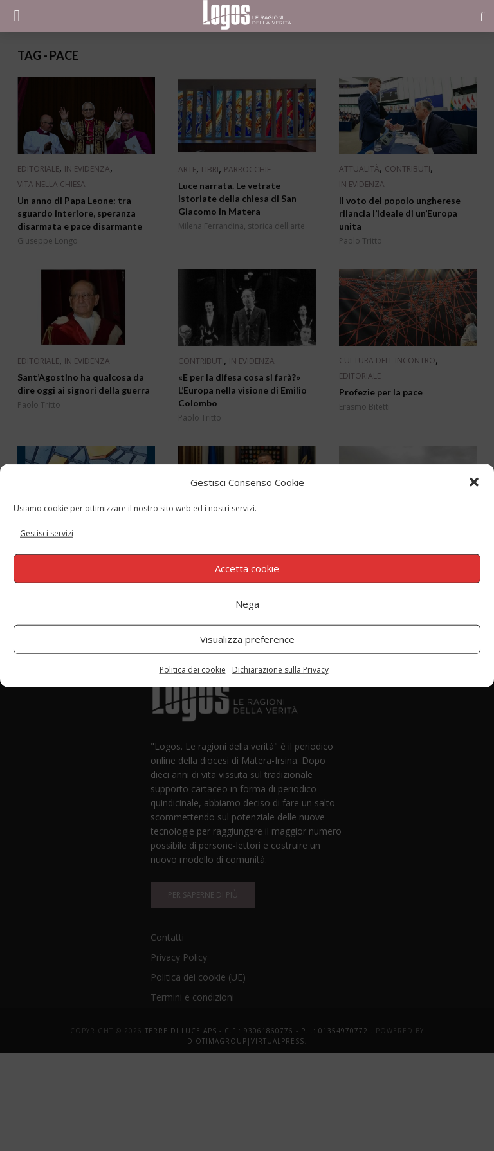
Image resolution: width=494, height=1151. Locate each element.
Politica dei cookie (193, 669)
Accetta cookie (247, 568)
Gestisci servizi (46, 533)
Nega (247, 603)
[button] (474, 482)
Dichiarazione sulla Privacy (280, 669)
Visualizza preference (247, 639)
